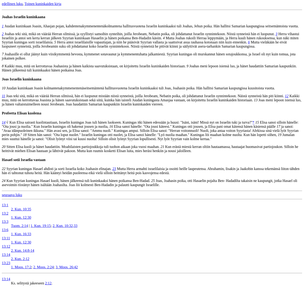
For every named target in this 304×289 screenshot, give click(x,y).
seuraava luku (12, 195)
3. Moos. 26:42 (67, 267)
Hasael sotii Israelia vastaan (24, 160)
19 (279, 135)
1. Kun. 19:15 (40, 226)
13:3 (5, 222)
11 (3, 96)
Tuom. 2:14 (19, 226)
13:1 (5, 205)
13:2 (5, 213)
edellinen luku (12, 4)
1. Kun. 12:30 (21, 217)
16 (111, 126)
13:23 (6, 263)
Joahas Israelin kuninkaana (23, 17)
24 (3, 181)
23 (114, 169)
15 (257, 122)
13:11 (6, 238)
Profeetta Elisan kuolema (21, 113)
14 (3, 122)
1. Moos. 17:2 (21, 267)
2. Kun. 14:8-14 (22, 250)
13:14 (6, 255)
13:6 (5, 230)
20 (3, 147)
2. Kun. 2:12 (20, 259)
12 (286, 96)
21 (162, 147)
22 (3, 169)
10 (3, 88)
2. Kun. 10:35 (21, 209)
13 (255, 100)
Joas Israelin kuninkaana (21, 79)
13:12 (6, 246)
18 (25, 135)
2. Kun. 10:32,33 (65, 226)
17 (278, 126)
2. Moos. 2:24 (43, 267)
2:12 (48, 283)
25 (153, 181)
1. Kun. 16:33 (21, 234)
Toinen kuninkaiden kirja (43, 4)
